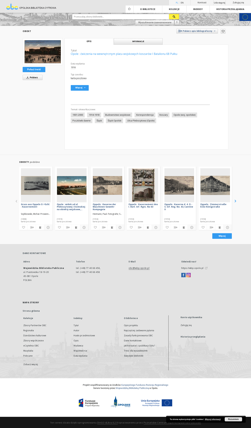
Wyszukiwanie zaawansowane (154, 22)
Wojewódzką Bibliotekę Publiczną (132, 388)
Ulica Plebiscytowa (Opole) (140, 120)
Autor (76, 330)
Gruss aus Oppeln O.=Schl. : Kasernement (35, 205)
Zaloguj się (238, 2)
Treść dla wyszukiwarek (135, 350)
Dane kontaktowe (133, 340)
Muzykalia (28, 350)
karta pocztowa (78, 78)
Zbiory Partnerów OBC (34, 325)
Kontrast (202, 2)
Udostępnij (219, 2)
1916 (73, 67)
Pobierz (31, 77)
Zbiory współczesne (33, 340)
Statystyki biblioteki (133, 355)
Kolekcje (174, 9)
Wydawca (78, 345)
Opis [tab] (89, 41)
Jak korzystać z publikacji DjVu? (139, 345)
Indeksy (198, 9)
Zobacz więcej (30, 364)
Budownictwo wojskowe (117, 114)
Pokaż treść (34, 69)
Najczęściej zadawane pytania (139, 330)
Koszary (163, 114)
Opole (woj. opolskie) (184, 114)
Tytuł (76, 325)
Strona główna (31, 310)
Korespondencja (145, 114)
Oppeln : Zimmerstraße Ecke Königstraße (213, 205)
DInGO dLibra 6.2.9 (107, 422)
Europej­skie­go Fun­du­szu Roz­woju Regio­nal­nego (144, 385)
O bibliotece (147, 9)
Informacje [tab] (138, 41)
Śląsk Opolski (114, 120)
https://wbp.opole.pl (192, 268)
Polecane (28, 355)
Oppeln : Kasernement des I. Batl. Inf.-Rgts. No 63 (143, 205)
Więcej (222, 236)
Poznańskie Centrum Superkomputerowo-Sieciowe (172, 422)
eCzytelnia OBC (31, 345)
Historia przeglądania (230, 9)
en (182, 3)
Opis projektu (131, 325)
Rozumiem (233, 419)
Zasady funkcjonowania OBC (138, 335)
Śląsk (99, 120)
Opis (76, 340)
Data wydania (80, 355)
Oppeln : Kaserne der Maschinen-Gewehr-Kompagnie (104, 207)
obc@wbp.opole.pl (139, 268)
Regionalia (28, 330)
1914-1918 (94, 114)
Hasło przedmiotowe (84, 335)
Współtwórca (80, 350)
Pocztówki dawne (82, 120)
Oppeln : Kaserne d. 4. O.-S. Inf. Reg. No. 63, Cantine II (178, 207)
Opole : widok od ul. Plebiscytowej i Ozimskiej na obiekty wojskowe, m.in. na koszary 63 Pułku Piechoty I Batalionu (71, 207)
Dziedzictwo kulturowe (34, 335)
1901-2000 (78, 114)
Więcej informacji (213, 419)
